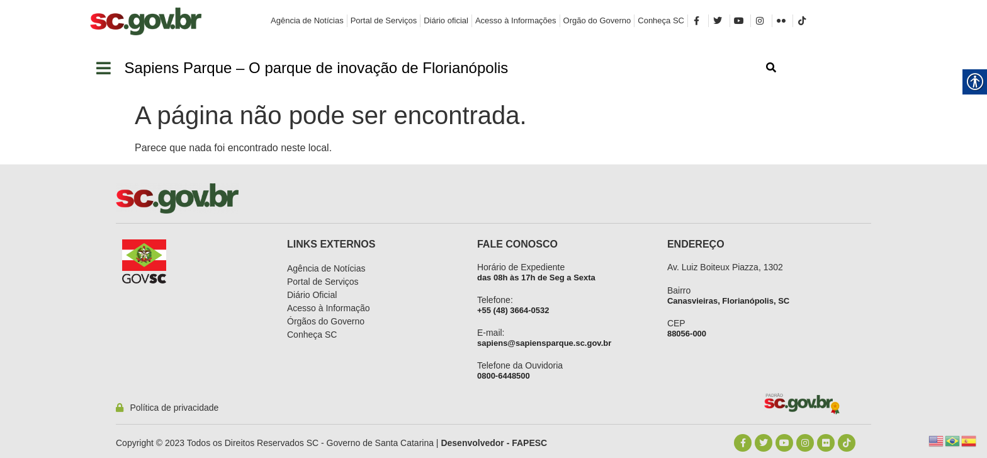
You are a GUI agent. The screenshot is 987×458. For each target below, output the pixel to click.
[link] (145, 21)
